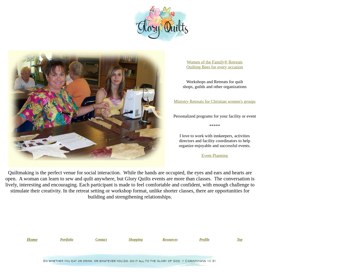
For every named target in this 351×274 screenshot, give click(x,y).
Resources (170, 239)
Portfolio (66, 239)
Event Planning (214, 155)
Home (32, 239)
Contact (101, 239)
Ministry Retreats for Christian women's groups (214, 101)
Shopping (135, 239)
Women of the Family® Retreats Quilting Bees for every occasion (214, 64)
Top (239, 239)
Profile (204, 239)
